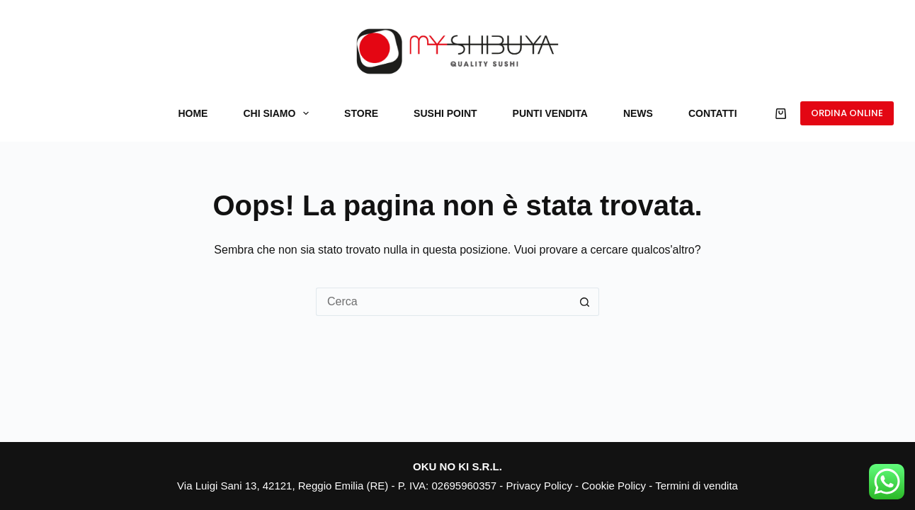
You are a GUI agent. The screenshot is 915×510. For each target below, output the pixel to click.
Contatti (712, 113)
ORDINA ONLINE (847, 113)
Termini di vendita (696, 486)
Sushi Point (445, 113)
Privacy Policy (539, 486)
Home (193, 113)
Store (361, 113)
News (638, 113)
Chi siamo (278, 113)
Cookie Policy (613, 486)
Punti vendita (550, 113)
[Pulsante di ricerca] (585, 302)
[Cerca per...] (443, 302)
